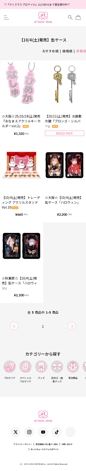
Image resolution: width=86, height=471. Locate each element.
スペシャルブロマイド (25, 371)
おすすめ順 (50, 51)
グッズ (41, 370)
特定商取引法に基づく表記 (47, 444)
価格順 (67, 51)
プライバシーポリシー (22, 444)
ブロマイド (9, 370)
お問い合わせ (67, 444)
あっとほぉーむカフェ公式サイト (45, 449)
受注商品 (73, 370)
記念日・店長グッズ (57, 371)
